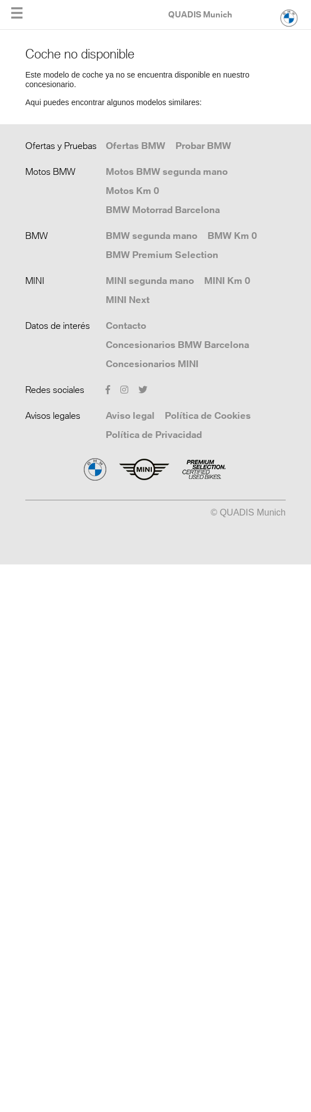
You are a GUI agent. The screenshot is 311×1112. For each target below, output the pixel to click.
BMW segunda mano (151, 235)
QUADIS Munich (200, 14)
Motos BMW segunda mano (167, 171)
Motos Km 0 (132, 190)
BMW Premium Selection (162, 254)
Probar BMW (203, 145)
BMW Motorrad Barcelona (163, 209)
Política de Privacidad (154, 434)
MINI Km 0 (227, 280)
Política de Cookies (208, 415)
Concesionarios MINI (152, 363)
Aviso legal (130, 415)
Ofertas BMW (135, 145)
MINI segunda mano (150, 280)
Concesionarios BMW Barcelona (177, 344)
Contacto (126, 325)
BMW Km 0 (232, 235)
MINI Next (128, 299)
